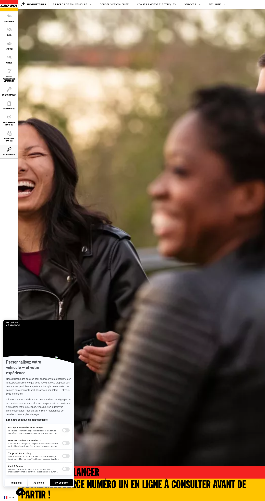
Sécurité (215, 4)
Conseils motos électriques (156, 4)
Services (190, 4)
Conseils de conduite (114, 4)
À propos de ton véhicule (70, 4)
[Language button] (9, 497)
